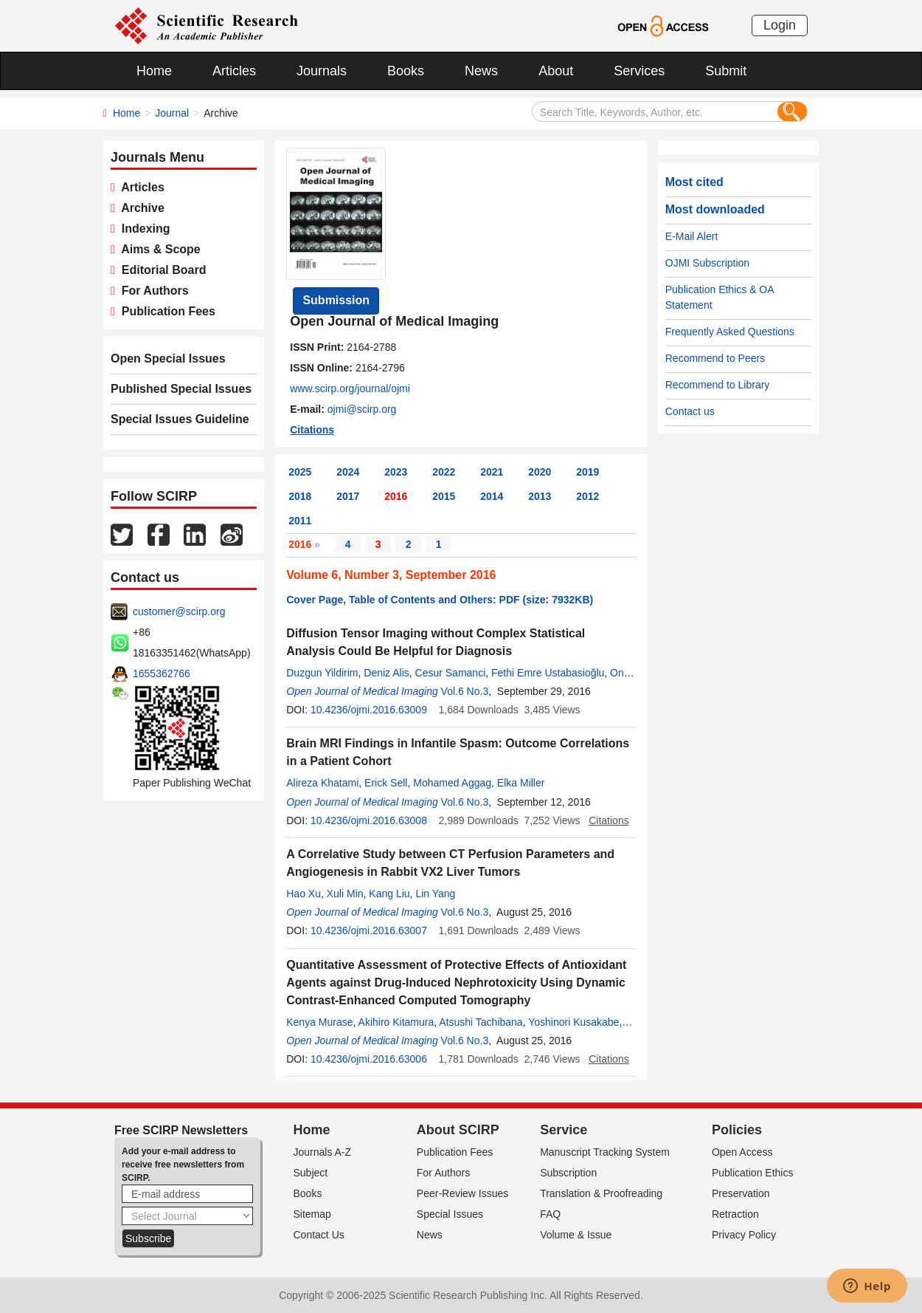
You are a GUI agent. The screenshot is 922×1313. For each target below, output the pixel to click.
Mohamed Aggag (452, 783)
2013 (539, 496)
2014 (491, 496)
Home (154, 71)
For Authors (152, 290)
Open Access (742, 1152)
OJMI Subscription (707, 263)
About (555, 71)
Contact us (690, 411)
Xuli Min (345, 893)
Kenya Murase (319, 1022)
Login (779, 25)
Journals (322, 71)
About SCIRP (458, 1129)
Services (639, 71)
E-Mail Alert (691, 236)
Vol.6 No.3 (465, 691)
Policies (737, 1129)
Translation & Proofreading (601, 1193)
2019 (587, 472)
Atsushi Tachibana (480, 1022)
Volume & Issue (575, 1235)
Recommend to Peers (715, 358)
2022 (443, 472)
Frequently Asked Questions (729, 331)
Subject (311, 1173)
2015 (443, 496)
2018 (299, 496)
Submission (336, 300)
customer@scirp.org (179, 611)
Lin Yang (435, 893)
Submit (725, 71)
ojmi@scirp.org (362, 409)
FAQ (550, 1214)
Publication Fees (165, 311)
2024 (347, 472)
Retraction (735, 1214)
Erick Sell (385, 783)
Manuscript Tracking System (605, 1152)
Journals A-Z (323, 1152)
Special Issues (450, 1214)
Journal (172, 113)
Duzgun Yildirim (322, 673)
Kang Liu (389, 893)
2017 (347, 496)
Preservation (741, 1193)
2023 (395, 472)
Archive (139, 208)
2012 (587, 496)
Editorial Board (161, 270)
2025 (299, 472)
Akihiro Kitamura (396, 1022)
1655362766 (161, 673)
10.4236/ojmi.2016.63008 (369, 820)
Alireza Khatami (322, 783)
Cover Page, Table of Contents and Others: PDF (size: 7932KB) (439, 600)
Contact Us (319, 1235)
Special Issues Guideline (180, 419)
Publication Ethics (753, 1173)
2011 (299, 521)
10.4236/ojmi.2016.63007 (369, 930)
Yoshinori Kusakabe (573, 1022)
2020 (539, 472)
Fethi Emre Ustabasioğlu (547, 673)
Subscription (568, 1173)
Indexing (142, 228)
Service (563, 1129)
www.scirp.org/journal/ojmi (350, 388)
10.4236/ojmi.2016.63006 (369, 1059)
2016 (395, 496)
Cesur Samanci (450, 673)
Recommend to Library (717, 385)
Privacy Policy (744, 1235)
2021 (491, 472)
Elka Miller (521, 783)
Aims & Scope (158, 249)
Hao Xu (303, 893)
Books (405, 71)
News (481, 71)
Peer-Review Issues (463, 1193)
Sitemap (312, 1214)
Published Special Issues (181, 389)
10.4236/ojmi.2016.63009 (369, 710)
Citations (312, 430)
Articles (234, 71)
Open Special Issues (168, 358)
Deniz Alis (386, 673)
